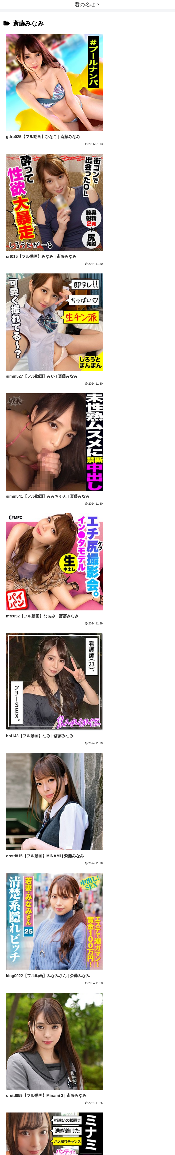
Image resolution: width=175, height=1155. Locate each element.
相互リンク (129, 1140)
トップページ (45, 1140)
